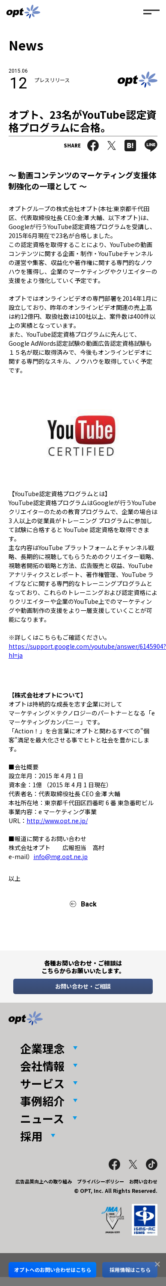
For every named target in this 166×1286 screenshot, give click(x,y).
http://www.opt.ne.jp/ (57, 820)
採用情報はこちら (130, 1269)
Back (89, 904)
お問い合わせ (143, 1181)
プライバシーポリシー (100, 1181)
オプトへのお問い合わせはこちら (52, 1269)
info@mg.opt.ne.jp (60, 856)
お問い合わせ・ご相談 (83, 986)
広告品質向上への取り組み (43, 1181)
